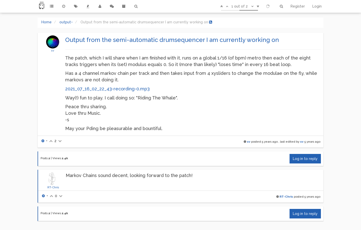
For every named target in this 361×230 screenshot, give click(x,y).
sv (52, 50)
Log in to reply (305, 159)
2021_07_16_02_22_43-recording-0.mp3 (107, 88)
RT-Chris (53, 187)
